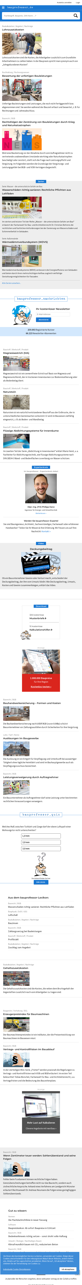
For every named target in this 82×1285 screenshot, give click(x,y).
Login (78, 2)
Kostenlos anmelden (64, 2)
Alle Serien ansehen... (11, 283)
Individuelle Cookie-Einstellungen (17, 1269)
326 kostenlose (44, 617)
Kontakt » (46, 531)
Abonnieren (44, 319)
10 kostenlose (44, 628)
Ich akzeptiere (68, 1269)
